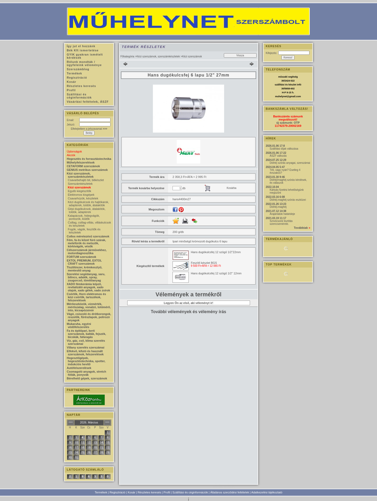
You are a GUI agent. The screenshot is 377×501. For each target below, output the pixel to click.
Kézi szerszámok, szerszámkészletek (158, 56)
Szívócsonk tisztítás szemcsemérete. (281, 222)
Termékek (101, 492)
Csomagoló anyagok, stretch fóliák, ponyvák (86, 373)
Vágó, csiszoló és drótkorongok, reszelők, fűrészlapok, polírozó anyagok (89, 317)
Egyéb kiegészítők (79, 191)
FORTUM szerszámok (81, 256)
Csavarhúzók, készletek (83, 198)
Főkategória (127, 56)
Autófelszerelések (79, 367)
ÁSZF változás (278, 155)
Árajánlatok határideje (282, 214)
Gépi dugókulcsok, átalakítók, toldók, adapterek (87, 210)
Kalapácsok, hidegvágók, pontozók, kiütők (84, 217)
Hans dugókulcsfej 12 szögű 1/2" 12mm (216, 273)
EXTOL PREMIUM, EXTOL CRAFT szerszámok (84, 262)
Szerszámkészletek (80, 183)
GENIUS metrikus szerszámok (87, 169)
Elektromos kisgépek (81, 194)
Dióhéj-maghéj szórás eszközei (288, 199)
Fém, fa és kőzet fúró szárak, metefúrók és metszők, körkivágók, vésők (86, 243)
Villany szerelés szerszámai (85, 347)
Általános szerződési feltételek (229, 492)
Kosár (131, 492)
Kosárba (231, 188)
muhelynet (281, 96)
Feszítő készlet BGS (204, 262)
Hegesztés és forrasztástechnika (89, 158)
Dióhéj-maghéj (278, 206)
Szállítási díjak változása (284, 148)
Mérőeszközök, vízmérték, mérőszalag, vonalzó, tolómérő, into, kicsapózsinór (89, 307)
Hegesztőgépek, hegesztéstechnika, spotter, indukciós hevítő (86, 361)
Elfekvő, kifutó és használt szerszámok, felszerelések (85, 353)
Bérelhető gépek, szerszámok (87, 378)
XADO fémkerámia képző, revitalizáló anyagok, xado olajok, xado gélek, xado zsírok (88, 287)
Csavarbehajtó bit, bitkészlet (86, 180)
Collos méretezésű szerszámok (88, 236)
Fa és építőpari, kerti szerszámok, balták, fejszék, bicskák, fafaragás (86, 334)
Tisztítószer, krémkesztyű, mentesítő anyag (84, 269)
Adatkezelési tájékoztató (266, 492)
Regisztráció (117, 492)
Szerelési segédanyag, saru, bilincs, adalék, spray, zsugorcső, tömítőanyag (86, 277)
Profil (167, 492)
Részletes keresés (149, 492)
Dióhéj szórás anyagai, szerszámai (290, 162)
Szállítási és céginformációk (190, 492)
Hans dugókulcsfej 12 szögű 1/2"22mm (216, 252)
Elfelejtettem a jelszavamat (89, 128)
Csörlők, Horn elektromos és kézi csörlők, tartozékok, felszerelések (86, 297)
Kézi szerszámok (79, 187)
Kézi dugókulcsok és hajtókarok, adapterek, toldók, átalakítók (88, 203)
